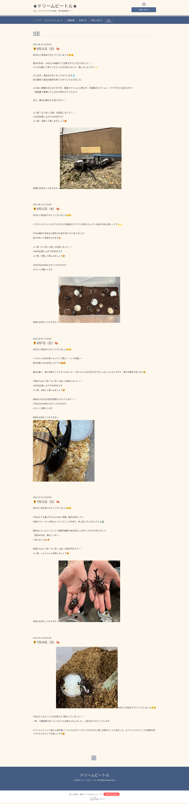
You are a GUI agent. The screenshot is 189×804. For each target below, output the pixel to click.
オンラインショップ (54, 20)
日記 (109, 20)
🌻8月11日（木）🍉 (46, 209)
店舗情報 (71, 20)
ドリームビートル (94, 776)
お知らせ (83, 20)
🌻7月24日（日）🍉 (46, 642)
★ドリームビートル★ (55, 6)
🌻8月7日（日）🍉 (45, 343)
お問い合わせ (144, 9)
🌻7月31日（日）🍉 (46, 502)
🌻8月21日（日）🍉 (46, 49)
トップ (38, 20)
